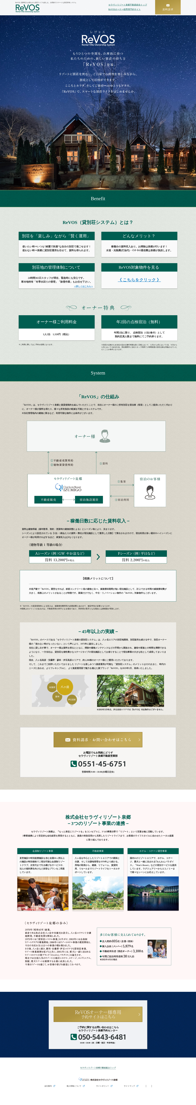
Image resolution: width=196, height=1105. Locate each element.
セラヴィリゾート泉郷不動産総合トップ (126, 5)
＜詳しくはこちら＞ (83, 286)
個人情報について (74, 1086)
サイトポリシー (102, 1086)
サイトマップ (129, 1086)
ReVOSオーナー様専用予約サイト (123, 9)
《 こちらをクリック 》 (139, 280)
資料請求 (167, 7)
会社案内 (48, 1086)
